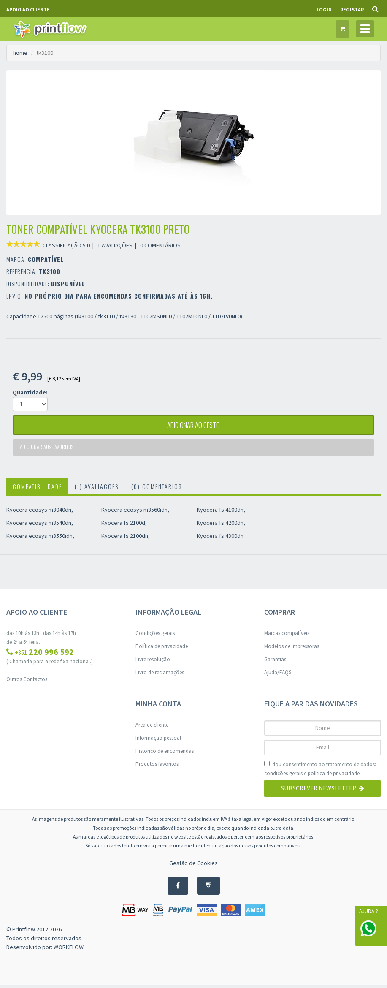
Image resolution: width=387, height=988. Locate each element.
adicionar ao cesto (193, 426)
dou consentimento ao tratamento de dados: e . (320, 771)
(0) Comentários (156, 488)
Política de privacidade (161, 648)
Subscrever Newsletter (322, 791)
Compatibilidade (37, 488)
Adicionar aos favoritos (47, 449)
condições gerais (283, 775)
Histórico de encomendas (164, 753)
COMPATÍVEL (46, 259)
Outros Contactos (26, 681)
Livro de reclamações (159, 674)
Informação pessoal (158, 740)
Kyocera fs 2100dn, (125, 538)
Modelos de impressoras (291, 648)
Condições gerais (155, 635)
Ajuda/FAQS (277, 674)
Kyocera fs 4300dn (220, 538)
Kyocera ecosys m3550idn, (40, 538)
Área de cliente (151, 726)
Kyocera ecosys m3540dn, (39, 525)
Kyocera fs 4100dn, (221, 512)
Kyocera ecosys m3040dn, (39, 512)
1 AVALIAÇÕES (115, 245)
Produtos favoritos (157, 766)
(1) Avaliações (97, 488)
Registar (352, 9)
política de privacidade (334, 775)
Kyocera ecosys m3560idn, (135, 512)
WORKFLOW (69, 949)
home (20, 53)
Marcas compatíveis (286, 635)
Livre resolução (152, 661)
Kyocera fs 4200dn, (221, 525)
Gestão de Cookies (193, 865)
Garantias (275, 661)
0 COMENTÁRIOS (160, 245)
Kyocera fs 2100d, (124, 525)
